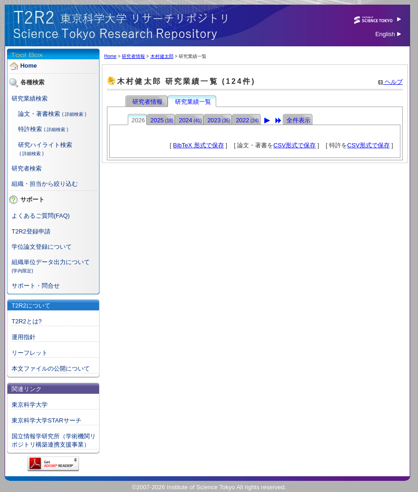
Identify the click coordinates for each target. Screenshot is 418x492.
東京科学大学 (30, 404)
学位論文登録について (42, 246)
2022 (247, 120)
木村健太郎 (162, 56)
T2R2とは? (27, 321)
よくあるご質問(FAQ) (41, 215)
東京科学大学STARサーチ (46, 420)
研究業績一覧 (192, 101)
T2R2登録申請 (31, 231)
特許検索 (30, 129)
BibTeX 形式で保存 (198, 145)
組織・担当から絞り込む (45, 183)
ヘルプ (390, 81)
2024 (190, 120)
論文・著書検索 (39, 113)
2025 (161, 120)
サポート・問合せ (36, 285)
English (388, 34)
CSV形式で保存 (294, 145)
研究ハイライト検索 (45, 144)
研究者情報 (133, 56)
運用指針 (24, 337)
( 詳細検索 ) (74, 114)
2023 (218, 120)
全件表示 (299, 120)
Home (28, 65)
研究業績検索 (30, 98)
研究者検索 (27, 168)
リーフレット (30, 352)
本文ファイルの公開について (51, 368)
